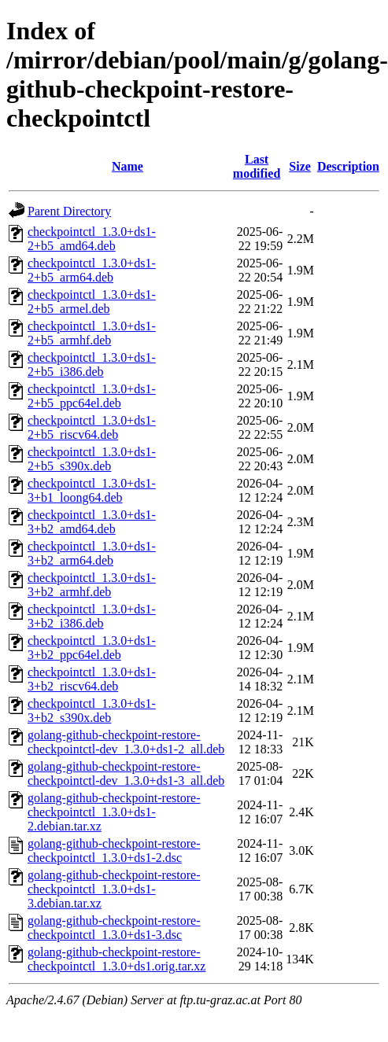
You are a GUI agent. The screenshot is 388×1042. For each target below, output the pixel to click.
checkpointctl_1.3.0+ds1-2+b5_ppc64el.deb (92, 396)
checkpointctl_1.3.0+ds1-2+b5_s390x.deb (92, 459)
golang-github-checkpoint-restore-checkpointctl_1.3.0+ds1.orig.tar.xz (116, 959)
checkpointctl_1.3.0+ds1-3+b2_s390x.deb (92, 710)
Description (348, 166)
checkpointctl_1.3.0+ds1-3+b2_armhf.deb (92, 584)
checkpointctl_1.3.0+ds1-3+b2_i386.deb (92, 616)
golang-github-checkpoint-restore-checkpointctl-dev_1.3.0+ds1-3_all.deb (126, 773)
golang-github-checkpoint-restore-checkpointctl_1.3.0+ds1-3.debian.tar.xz (114, 889)
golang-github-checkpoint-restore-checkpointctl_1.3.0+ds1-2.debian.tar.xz (114, 812)
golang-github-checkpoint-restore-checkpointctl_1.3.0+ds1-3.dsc (114, 927)
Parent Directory (69, 211)
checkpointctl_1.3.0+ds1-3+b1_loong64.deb (92, 490)
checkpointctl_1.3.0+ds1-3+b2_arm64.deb (92, 553)
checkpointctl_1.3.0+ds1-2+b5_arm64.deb (92, 270)
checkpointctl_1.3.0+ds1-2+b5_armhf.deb (92, 333)
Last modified (256, 166)
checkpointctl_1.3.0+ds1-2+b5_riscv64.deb (92, 427)
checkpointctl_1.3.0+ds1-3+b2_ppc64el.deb (92, 647)
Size (300, 166)
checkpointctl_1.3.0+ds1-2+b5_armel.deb (92, 301)
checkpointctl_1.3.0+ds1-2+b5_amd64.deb (92, 238)
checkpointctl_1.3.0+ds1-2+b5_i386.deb (92, 364)
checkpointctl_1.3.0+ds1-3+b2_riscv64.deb (92, 679)
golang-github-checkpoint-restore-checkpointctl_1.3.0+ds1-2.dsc (114, 850)
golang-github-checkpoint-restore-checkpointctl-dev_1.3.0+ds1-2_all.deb (126, 742)
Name (127, 166)
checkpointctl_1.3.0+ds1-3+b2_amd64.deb (92, 522)
